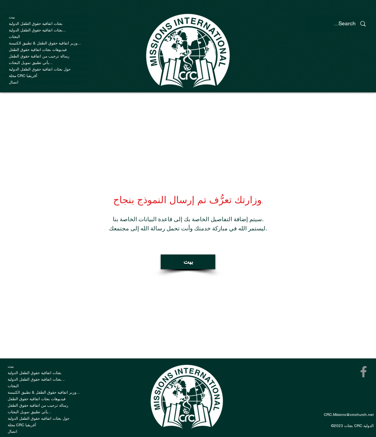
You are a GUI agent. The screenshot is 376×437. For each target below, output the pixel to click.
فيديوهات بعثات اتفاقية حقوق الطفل (38, 50)
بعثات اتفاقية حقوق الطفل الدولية (36, 23)
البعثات (14, 36)
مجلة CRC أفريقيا (23, 76)
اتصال (13, 82)
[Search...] (339, 23)
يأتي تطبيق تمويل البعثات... (31, 63)
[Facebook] (363, 371)
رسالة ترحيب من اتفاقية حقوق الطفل (39, 56)
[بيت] (188, 262)
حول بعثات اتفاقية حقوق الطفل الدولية (40, 69)
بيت (12, 17)
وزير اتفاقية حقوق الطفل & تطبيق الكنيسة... (45, 43)
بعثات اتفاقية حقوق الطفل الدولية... (37, 30)
